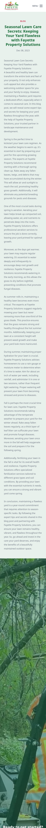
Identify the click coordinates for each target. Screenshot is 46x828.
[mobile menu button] (41, 6)
